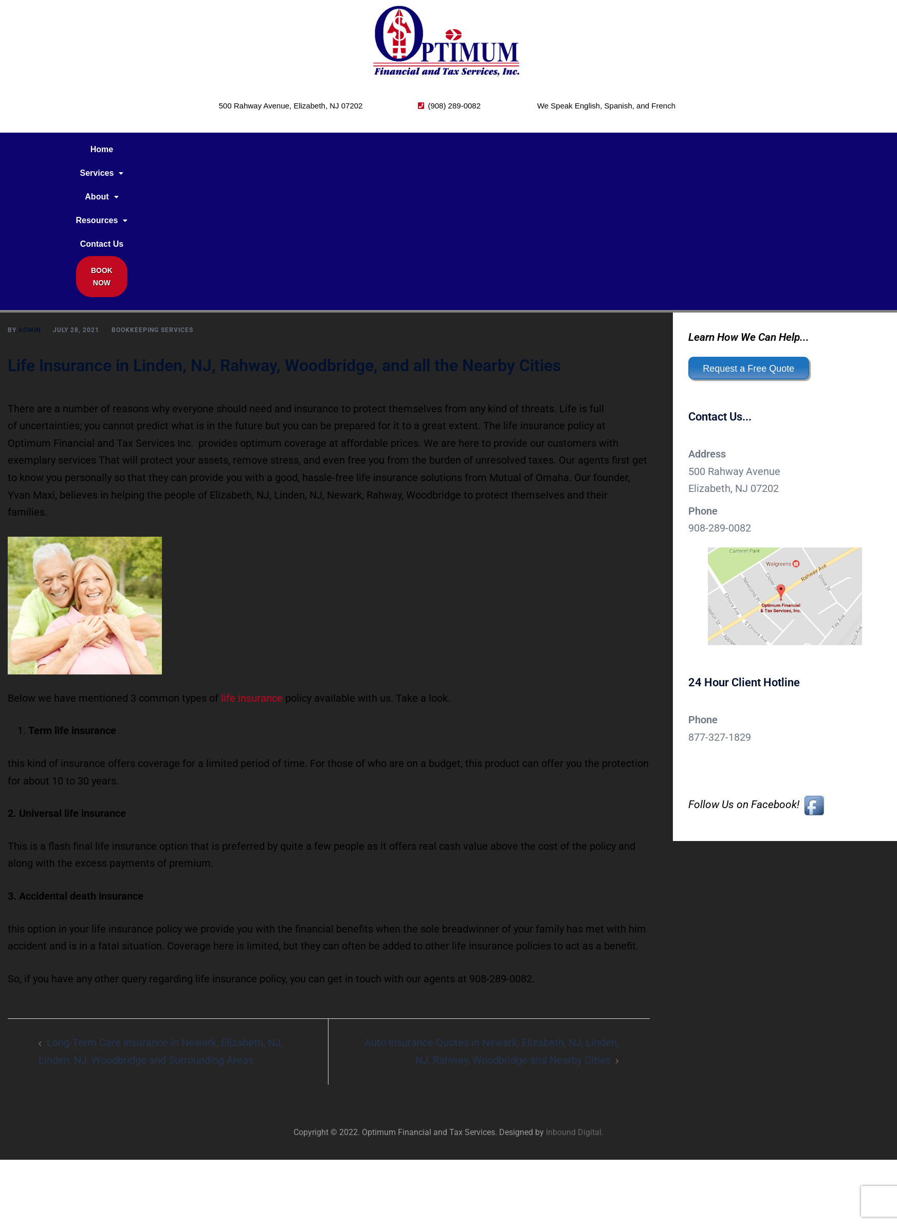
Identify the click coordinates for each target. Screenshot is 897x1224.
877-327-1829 (719, 606)
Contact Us (391, 149)
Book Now (462, 152)
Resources (328, 149)
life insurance (252, 567)
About (270, 149)
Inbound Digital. (574, 1002)
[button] (216, 149)
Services (216, 149)
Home (167, 149)
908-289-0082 (719, 397)
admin (30, 199)
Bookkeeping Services (152, 199)
